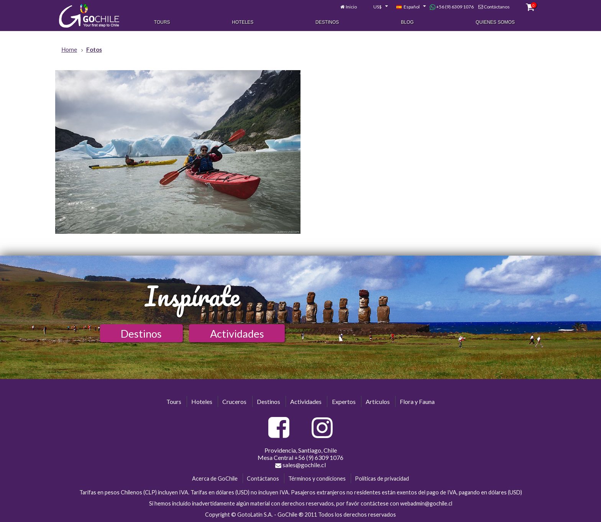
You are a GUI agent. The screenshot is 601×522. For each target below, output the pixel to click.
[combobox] (376, 7)
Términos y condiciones (317, 478)
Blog (407, 22)
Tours (162, 22)
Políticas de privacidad (382, 478)
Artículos (378, 401)
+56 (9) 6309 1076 (452, 7)
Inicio (351, 7)
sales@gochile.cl (300, 465)
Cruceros (234, 401)
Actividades (237, 333)
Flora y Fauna (417, 401)
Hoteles (242, 22)
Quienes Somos (495, 22)
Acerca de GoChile (215, 478)
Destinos (327, 22)
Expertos (344, 401)
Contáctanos (497, 7)
